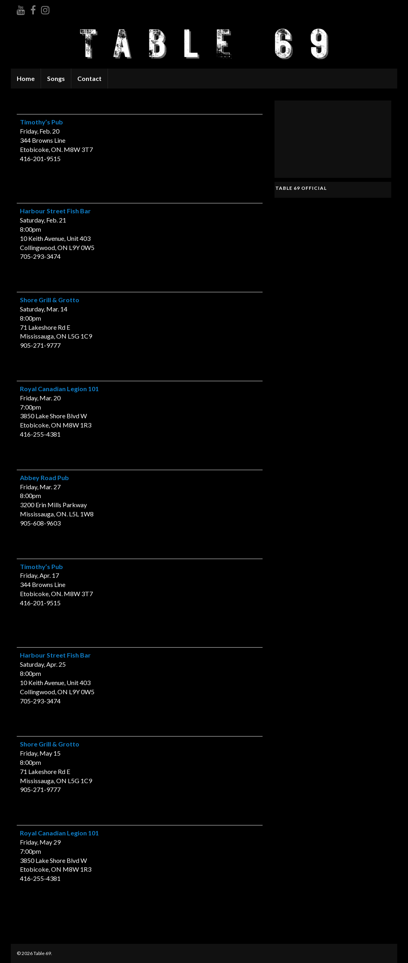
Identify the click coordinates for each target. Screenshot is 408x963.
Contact (89, 78)
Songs (56, 78)
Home (26, 78)
